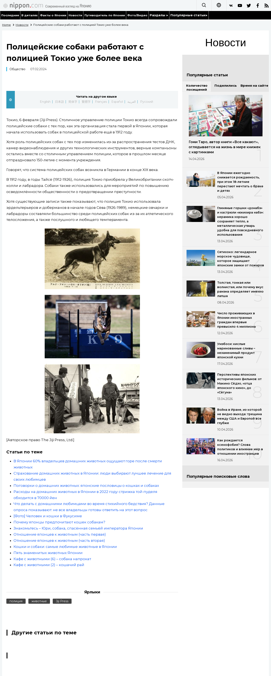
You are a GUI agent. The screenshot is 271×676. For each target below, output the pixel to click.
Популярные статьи (188, 15)
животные (39, 601)
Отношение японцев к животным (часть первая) (60, 534)
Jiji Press (62, 601)
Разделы (159, 15)
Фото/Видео (137, 15)
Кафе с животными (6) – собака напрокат (52, 559)
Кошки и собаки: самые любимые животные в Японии (65, 547)
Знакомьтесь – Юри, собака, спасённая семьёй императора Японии (78, 528)
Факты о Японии (53, 15)
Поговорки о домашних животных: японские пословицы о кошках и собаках (86, 485)
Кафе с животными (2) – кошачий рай (49, 565)
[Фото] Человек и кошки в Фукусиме (48, 516)
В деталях (29, 15)
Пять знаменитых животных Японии (48, 553)
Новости (75, 15)
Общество (17, 69)
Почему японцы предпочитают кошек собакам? (59, 522)
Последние (10, 15)
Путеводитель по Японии (104, 15)
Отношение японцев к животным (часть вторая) (59, 540)
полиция (16, 601)
